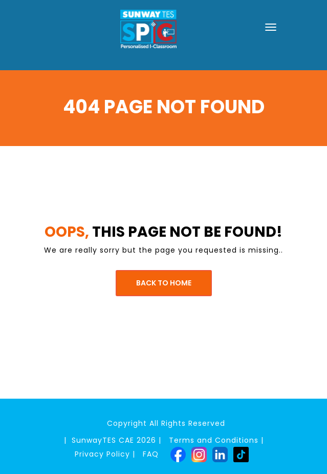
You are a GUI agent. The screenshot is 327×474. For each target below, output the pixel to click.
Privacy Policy (102, 454)
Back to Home (163, 283)
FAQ (151, 454)
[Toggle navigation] (270, 27)
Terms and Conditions (213, 440)
